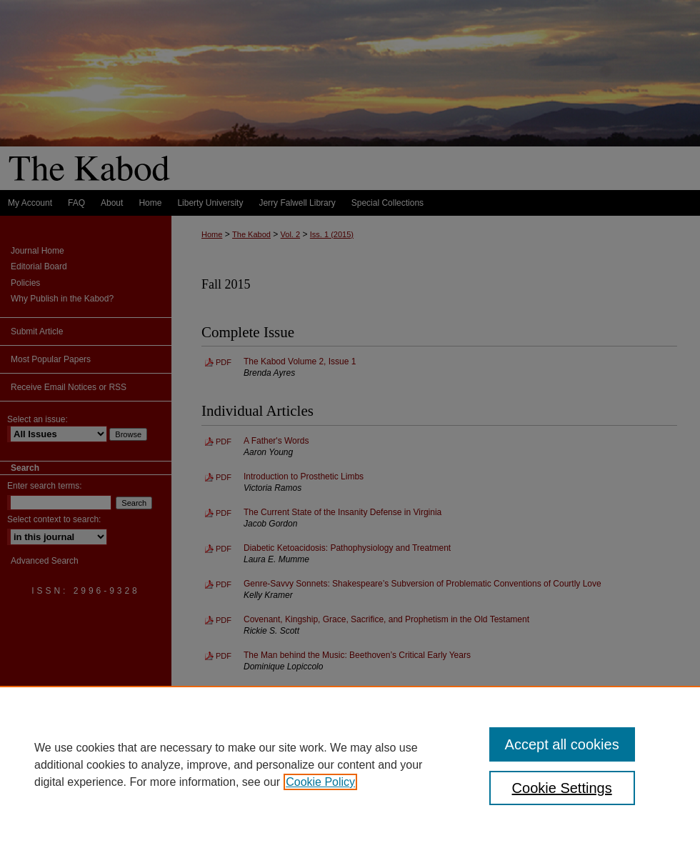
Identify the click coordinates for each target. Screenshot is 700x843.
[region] (350, 764)
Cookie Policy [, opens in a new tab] (320, 782)
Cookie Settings (562, 788)
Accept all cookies (562, 744)
